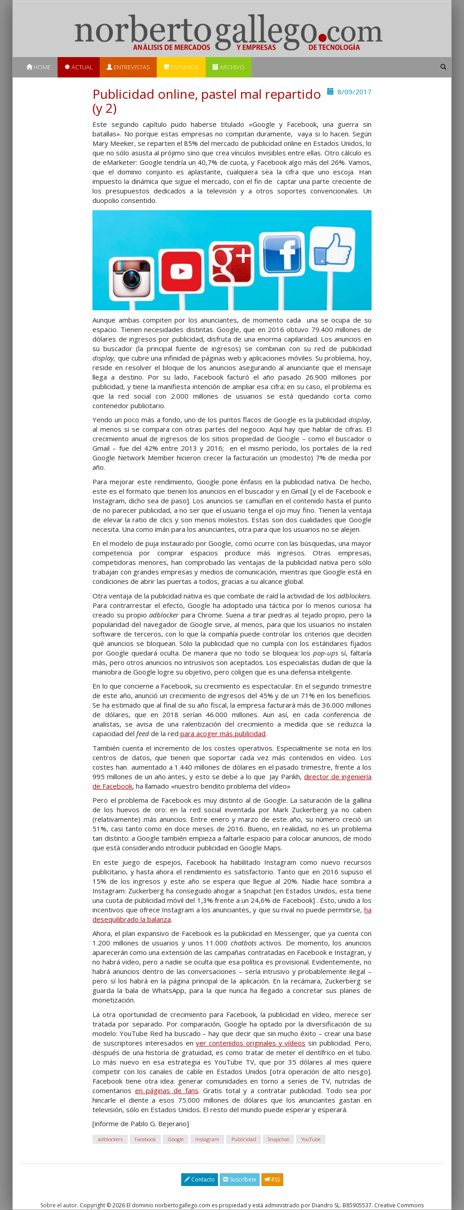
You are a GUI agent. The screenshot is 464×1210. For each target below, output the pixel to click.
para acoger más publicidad (223, 733)
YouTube (310, 1139)
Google (176, 1139)
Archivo (229, 67)
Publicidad (244, 1139)
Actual (78, 67)
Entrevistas (128, 67)
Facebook (145, 1139)
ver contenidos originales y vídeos (250, 1042)
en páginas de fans (166, 1090)
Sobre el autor (58, 1205)
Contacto (199, 1179)
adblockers (110, 1139)
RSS (272, 1179)
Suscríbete (239, 1179)
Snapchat (278, 1139)
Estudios (181, 67)
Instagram (207, 1139)
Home (38, 67)
